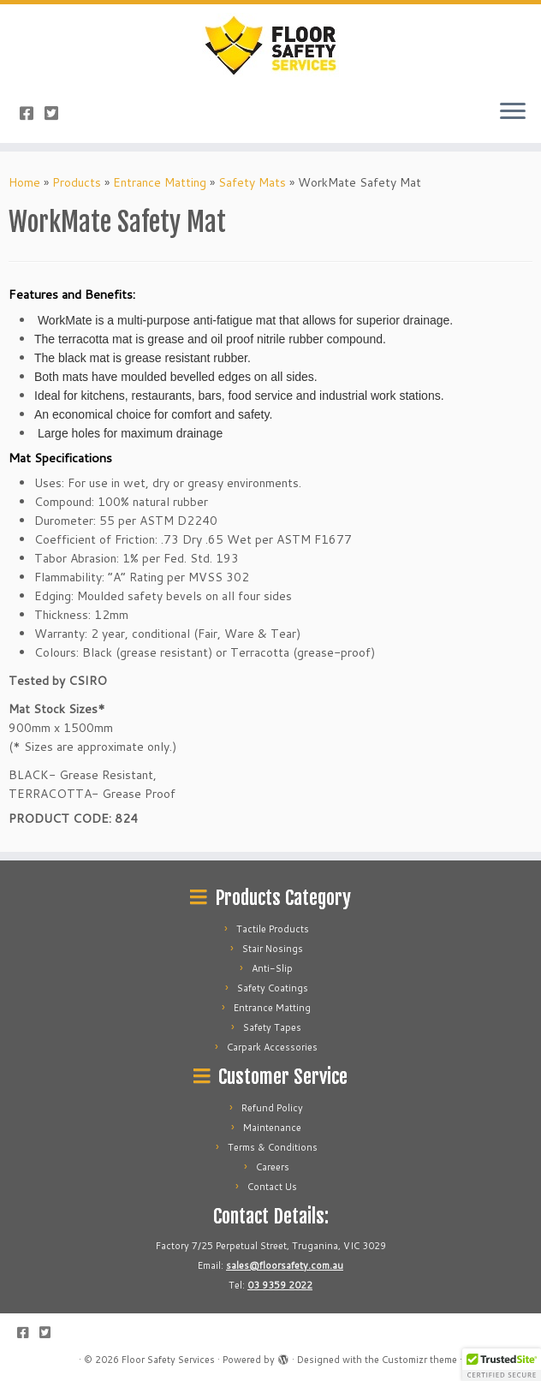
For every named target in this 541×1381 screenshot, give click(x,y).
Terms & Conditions (273, 1147)
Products (76, 182)
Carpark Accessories (272, 1047)
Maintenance (272, 1127)
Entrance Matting (159, 182)
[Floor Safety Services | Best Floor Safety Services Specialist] (270, 45)
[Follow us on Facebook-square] (32, 113)
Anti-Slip (272, 968)
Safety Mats (252, 182)
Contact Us (272, 1186)
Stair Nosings (272, 948)
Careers (272, 1167)
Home (24, 182)
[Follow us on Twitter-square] (57, 113)
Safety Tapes (272, 1027)
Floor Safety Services (168, 1359)
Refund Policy (272, 1108)
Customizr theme (419, 1359)
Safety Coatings (272, 988)
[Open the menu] (513, 112)
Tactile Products (272, 929)
